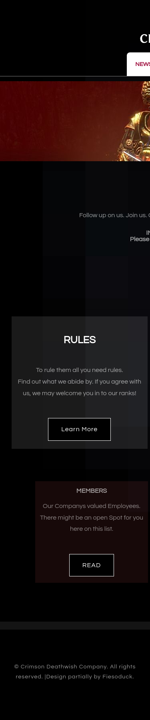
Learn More (79, 429)
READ (91, 565)
